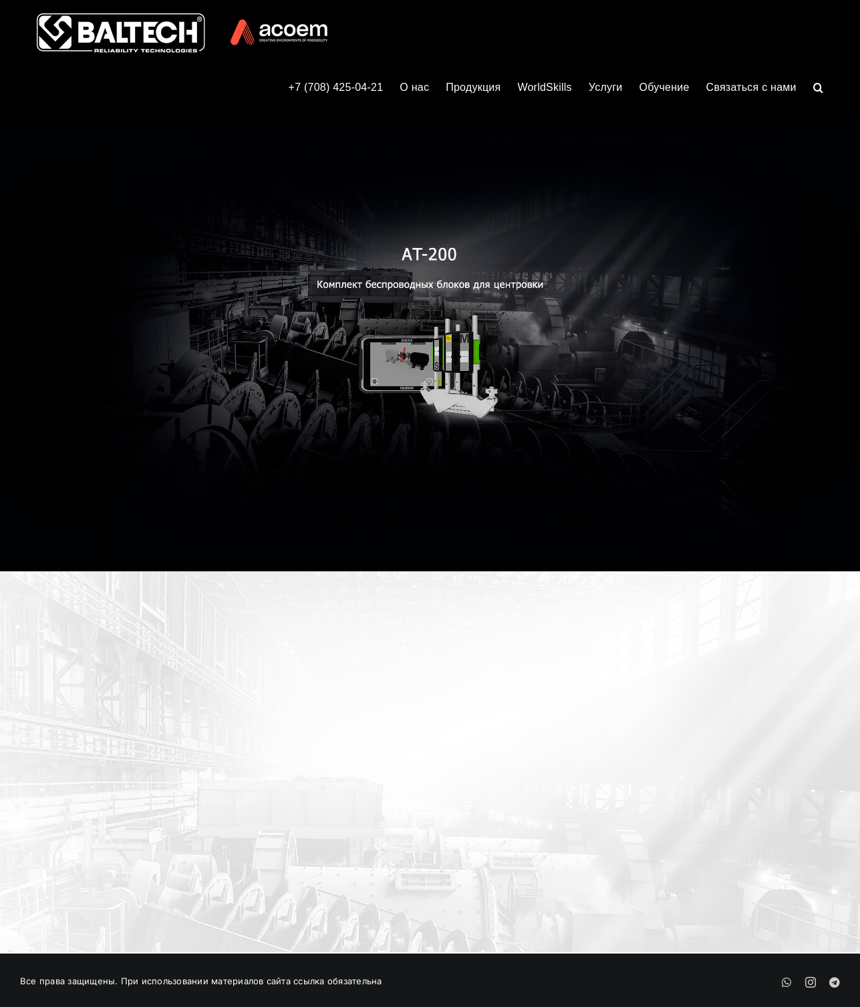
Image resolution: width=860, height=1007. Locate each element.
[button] (818, 86)
